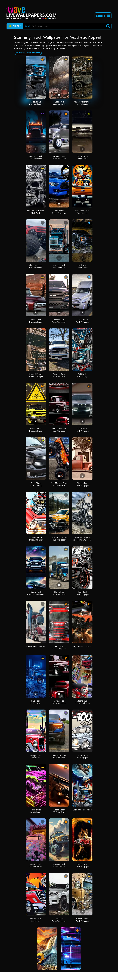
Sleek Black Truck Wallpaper (59, 320)
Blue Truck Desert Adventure (59, 211)
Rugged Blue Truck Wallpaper (35, 103)
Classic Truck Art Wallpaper (82, 756)
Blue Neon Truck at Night (36, 702)
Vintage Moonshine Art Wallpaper (82, 103)
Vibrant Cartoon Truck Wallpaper (35, 538)
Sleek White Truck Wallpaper (82, 429)
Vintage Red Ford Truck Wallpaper (59, 429)
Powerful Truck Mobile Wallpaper (35, 375)
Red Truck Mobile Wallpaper (59, 647)
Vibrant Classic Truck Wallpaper (35, 429)
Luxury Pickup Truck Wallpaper (59, 157)
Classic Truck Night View (82, 157)
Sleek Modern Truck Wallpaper (82, 320)
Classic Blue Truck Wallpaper (59, 593)
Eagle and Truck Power (82, 809)
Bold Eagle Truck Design (82, 375)
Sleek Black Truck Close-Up (35, 484)
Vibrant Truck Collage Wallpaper (82, 702)
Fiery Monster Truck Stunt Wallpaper (59, 484)
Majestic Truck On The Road (59, 266)
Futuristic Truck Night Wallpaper (35, 157)
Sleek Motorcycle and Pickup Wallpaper (82, 538)
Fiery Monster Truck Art (82, 646)
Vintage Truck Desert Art (35, 756)
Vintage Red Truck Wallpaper (35, 320)
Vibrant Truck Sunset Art (35, 919)
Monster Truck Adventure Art (59, 865)
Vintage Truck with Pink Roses (35, 865)
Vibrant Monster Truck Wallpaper (35, 266)
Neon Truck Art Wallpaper (35, 810)
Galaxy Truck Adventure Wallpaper (35, 593)
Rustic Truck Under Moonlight (59, 103)
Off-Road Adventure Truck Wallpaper (59, 538)
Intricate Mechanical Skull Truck (35, 211)
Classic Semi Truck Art (35, 646)
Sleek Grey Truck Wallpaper (59, 919)
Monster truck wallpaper (27, 53)
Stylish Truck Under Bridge (82, 266)
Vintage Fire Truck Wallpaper (82, 865)
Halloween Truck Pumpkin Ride (82, 211)
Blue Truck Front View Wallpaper (59, 756)
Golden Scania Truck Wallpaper (82, 919)
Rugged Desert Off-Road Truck (59, 810)
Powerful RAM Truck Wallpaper (59, 375)
